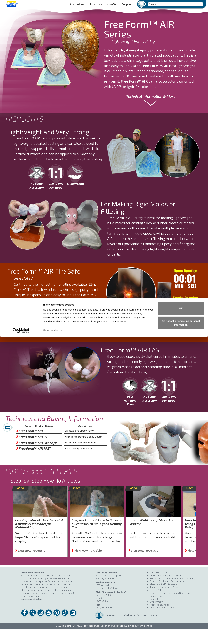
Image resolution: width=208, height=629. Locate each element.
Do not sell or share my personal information (181, 615)
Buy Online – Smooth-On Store (166, 575)
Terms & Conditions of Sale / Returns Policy (172, 578)
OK (181, 600)
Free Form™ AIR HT (32, 437)
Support (127, 4)
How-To (112, 4)
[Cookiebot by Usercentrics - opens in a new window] (21, 622)
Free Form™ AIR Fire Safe (36, 443)
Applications (77, 4)
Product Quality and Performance (167, 581)
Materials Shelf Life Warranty (165, 584)
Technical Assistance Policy (164, 587)
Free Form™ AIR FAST (33, 448)
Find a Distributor (159, 572)
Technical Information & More (150, 96)
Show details (50, 622)
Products (96, 4)
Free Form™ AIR (29, 431)
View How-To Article (30, 550)
